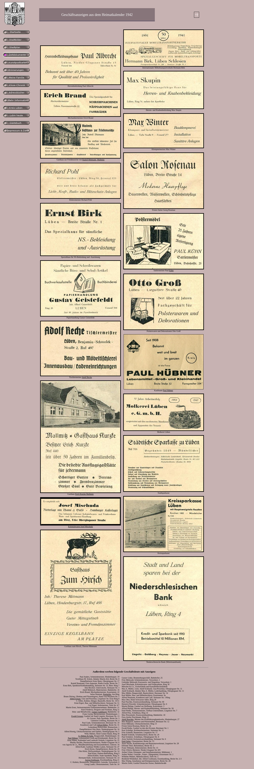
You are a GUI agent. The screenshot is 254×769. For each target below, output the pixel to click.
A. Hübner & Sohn (85, 736)
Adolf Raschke (128, 719)
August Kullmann (92, 760)
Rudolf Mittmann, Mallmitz (93, 160)
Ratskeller (107, 694)
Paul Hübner (168, 390)
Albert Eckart (75, 699)
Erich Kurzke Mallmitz (84, 494)
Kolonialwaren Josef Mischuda (80, 526)
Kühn (171, 270)
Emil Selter (126, 741)
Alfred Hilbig (102, 725)
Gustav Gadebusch (99, 712)
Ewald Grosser (77, 716)
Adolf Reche (87, 377)
